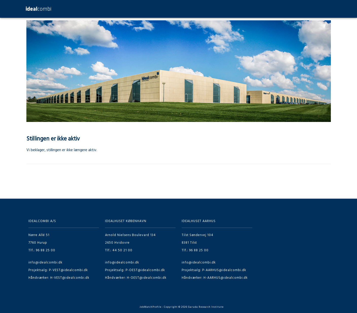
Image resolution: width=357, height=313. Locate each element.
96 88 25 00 (45, 250)
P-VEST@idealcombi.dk (68, 270)
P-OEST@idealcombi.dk (145, 270)
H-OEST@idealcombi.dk (146, 277)
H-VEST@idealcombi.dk (69, 277)
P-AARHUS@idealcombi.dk (224, 270)
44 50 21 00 (122, 250)
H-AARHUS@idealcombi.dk (225, 277)
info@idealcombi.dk (45, 262)
